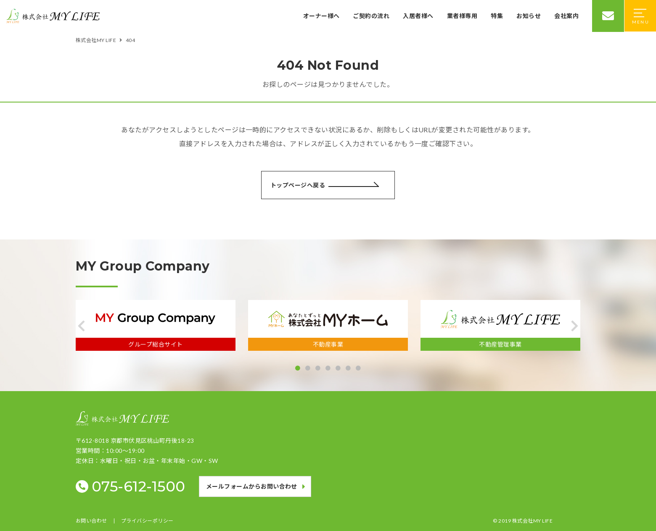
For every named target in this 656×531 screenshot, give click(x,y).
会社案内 (566, 15)
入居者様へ (418, 15)
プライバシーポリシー (147, 520)
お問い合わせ (91, 520)
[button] (81, 326)
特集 (497, 15)
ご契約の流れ (371, 15)
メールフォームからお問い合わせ (251, 486)
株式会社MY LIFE (532, 521)
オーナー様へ (321, 15)
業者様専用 (462, 15)
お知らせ (528, 15)
